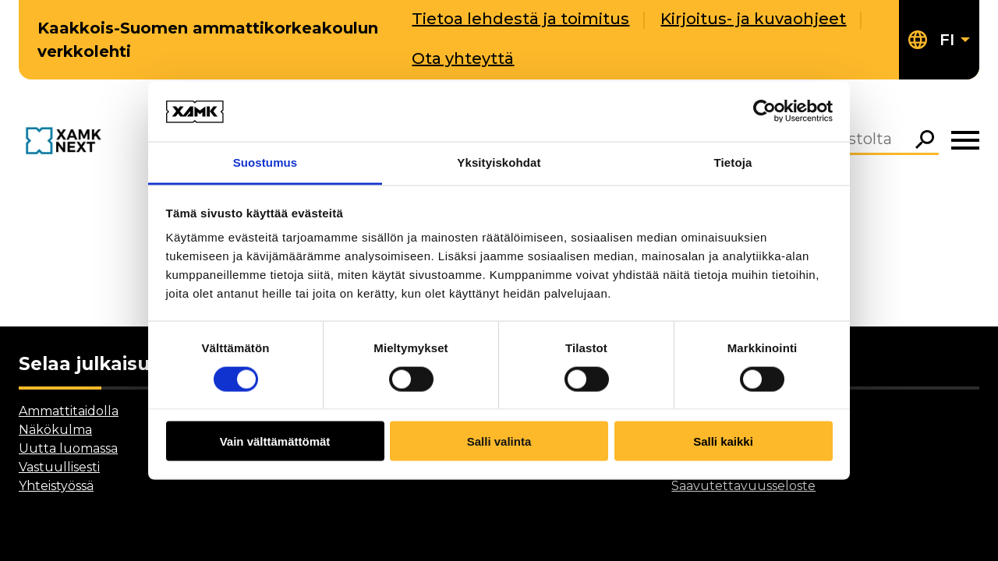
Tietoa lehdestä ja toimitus (520, 18)
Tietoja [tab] (733, 161)
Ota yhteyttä (463, 58)
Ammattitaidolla (69, 411)
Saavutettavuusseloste (743, 485)
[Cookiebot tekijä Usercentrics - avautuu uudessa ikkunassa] (764, 111)
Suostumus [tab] (265, 161)
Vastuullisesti (59, 467)
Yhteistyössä (56, 485)
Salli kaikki (723, 441)
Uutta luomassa (68, 448)
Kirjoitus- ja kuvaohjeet (753, 18)
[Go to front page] (66, 141)
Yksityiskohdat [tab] (498, 161)
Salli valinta (499, 441)
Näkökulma (55, 429)
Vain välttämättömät (275, 441)
